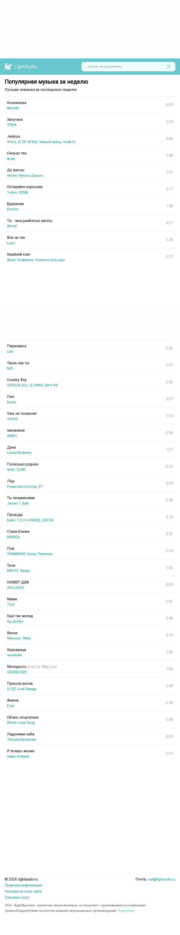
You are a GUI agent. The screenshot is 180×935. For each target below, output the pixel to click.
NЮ (10, 368)
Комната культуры (54, 260)
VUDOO (13, 419)
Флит (11, 469)
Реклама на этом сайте (25, 891)
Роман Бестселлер (23, 486)
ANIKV (12, 435)
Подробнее (127, 910)
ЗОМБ (24, 192)
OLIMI (23, 469)
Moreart (13, 108)
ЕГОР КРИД (29, 142)
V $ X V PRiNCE (31, 520)
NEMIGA (14, 537)
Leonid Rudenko (20, 452)
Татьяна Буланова (22, 739)
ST (43, 486)
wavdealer (15, 655)
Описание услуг (18, 897)
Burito (12, 402)
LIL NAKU (39, 385)
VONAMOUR (17, 554)
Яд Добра (15, 621)
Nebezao (14, 638)
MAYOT (13, 570)
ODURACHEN (18, 672)
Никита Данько (33, 175)
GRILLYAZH (16, 587)
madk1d (75, 142)
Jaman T (13, 503)
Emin (11, 705)
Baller (11, 520)
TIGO (11, 604)
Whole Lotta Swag (22, 722)
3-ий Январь (29, 689)
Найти (168, 66)
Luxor (11, 243)
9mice (12, 142)
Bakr (25, 503)
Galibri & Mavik (19, 756)
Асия (11, 158)
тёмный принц (54, 142)
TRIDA (12, 124)
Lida (10, 351)
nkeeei (12, 175)
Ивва (28, 638)
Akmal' (12, 226)
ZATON (51, 520)
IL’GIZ (12, 689)
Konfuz (13, 209)
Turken (12, 192)
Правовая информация (25, 885)
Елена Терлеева (43, 554)
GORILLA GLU (18, 385)
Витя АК (56, 385)
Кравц (26, 570)
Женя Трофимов (21, 260)
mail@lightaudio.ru (160, 879)
